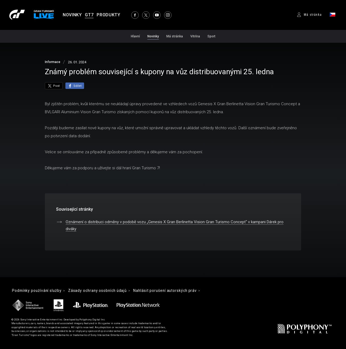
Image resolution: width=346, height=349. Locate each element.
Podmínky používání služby (38, 291)
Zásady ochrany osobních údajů (101, 291)
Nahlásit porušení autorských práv (171, 291)
